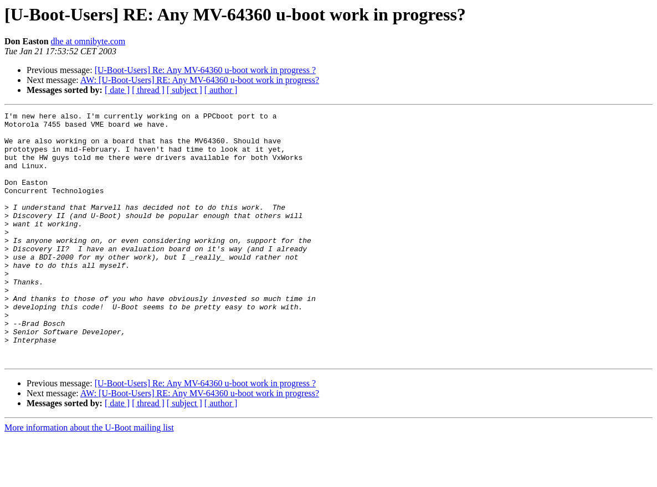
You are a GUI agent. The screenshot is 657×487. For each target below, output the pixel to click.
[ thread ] (148, 90)
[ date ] (117, 90)
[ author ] (221, 90)
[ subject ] (184, 90)
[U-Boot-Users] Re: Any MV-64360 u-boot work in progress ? (205, 70)
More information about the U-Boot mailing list (89, 477)
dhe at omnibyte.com (88, 41)
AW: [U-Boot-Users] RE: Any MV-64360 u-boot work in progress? (199, 80)
